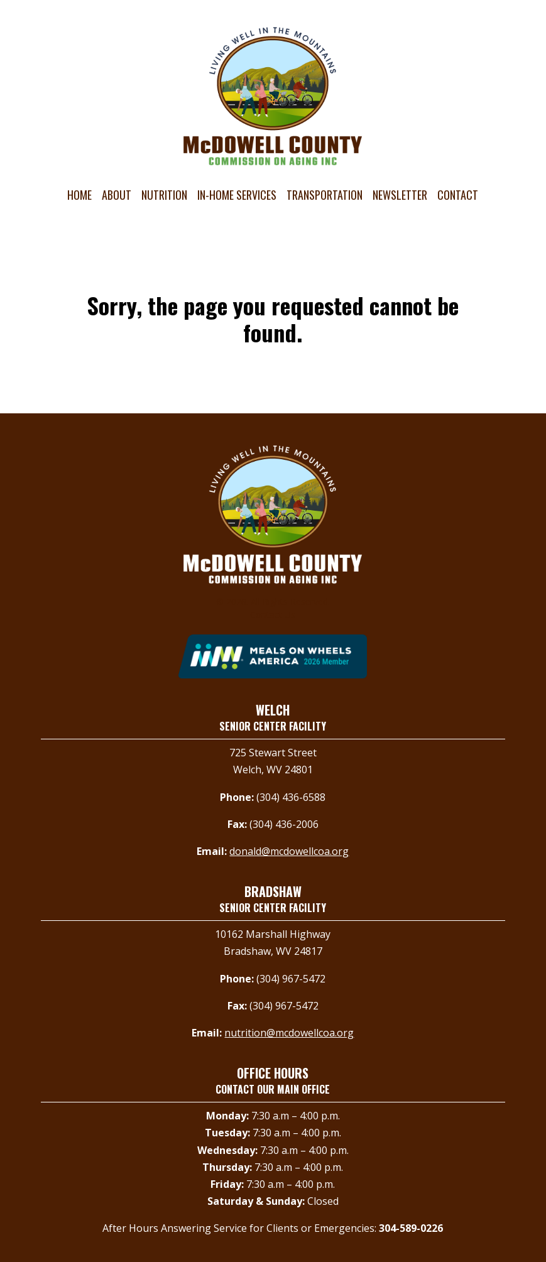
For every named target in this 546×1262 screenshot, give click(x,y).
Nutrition (164, 195)
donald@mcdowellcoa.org (289, 851)
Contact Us (272, 615)
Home (79, 195)
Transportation (325, 195)
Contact (457, 195)
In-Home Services (236, 195)
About (116, 195)
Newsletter (400, 195)
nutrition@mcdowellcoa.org (289, 1033)
